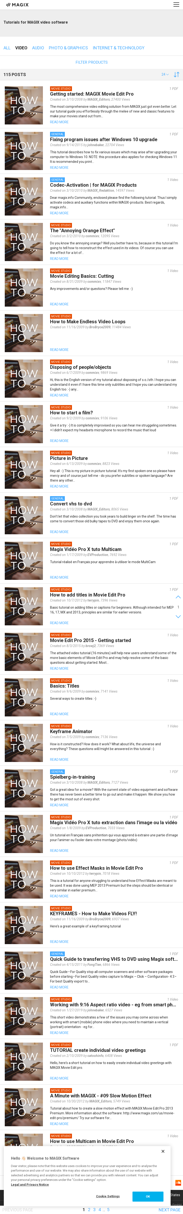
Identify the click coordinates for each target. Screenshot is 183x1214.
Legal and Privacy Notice (30, 1184)
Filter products (92, 62)
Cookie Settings (108, 1196)
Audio (38, 47)
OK (148, 1196)
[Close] (163, 1151)
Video (21, 47)
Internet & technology (118, 47)
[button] (165, 74)
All (7, 47)
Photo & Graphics (68, 47)
